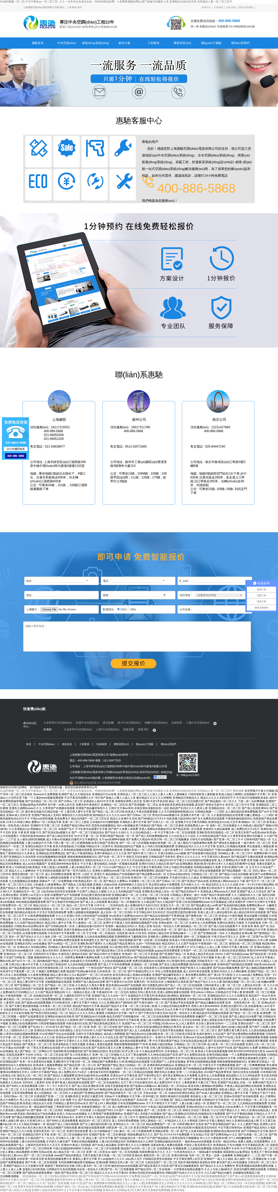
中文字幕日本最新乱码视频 (85, 1190)
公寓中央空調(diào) (107, 729)
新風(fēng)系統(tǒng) (95, 43)
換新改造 (67, 744)
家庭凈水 (143, 729)
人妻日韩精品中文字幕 (171, 1186)
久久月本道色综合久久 (153, 1179)
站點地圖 (231, 7)
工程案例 (153, 43)
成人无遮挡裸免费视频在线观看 (104, 1186)
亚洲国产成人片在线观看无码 (230, 1186)
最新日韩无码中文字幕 (67, 1179)
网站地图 (238, 790)
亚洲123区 (177, 1190)
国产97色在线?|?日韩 (95, 1176)
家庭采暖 (128, 729)
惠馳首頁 (37, 43)
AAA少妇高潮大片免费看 (125, 1176)
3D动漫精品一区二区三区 (37, 1176)
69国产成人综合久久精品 (15, 1190)
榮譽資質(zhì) (182, 43)
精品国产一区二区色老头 (156, 1176)
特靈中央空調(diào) (87, 722)
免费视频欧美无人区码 (158, 1183)
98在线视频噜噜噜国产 (214, 1176)
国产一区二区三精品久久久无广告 (30, 1183)
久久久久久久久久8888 (188, 1183)
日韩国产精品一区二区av (69, 1186)
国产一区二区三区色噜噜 (38, 1179)
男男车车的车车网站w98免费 (35, 1186)
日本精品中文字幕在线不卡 (141, 1186)
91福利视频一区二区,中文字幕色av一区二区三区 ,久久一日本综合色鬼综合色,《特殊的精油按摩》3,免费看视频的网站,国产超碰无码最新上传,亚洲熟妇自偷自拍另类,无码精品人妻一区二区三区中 (116, 1)
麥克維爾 (108, 722)
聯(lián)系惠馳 (246, 7)
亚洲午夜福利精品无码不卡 (241, 1179)
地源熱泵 (176, 722)
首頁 (28, 744)
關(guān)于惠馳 (211, 43)
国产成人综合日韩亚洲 (210, 1179)
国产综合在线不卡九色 (185, 1176)
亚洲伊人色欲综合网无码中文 (49, 1190)
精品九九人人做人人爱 (130, 1183)
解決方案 (124, 43)
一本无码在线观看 (253, 1183)
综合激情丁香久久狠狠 (124, 1179)
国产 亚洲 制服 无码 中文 (67, 1183)
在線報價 (218, 7)
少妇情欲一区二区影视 (181, 1179)
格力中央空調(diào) (129, 722)
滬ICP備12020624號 (141, 754)
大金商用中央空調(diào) (57, 722)
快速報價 (102, 744)
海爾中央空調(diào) (156, 722)
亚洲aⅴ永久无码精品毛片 (118, 1190)
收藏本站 (206, 7)
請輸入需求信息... (137, 636)
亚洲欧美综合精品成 (199, 1186)
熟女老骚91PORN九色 (67, 1176)
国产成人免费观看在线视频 (99, 1183)
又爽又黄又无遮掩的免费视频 (151, 1190)
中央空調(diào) (66, 43)
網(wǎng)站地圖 (164, 754)
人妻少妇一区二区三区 (96, 1179)
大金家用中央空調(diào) (78, 729)
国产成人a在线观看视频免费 (247, 1176)
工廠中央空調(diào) (197, 722)
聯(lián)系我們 (240, 43)
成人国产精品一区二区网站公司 (222, 1183)
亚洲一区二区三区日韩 (262, 1186)
